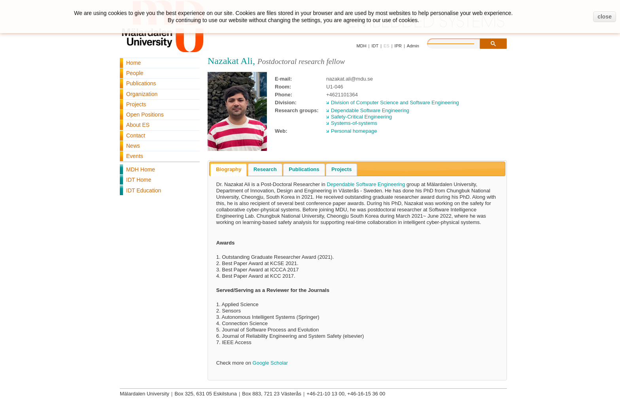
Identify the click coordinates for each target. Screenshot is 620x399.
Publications (141, 83)
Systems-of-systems (354, 123)
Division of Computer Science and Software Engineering (395, 102)
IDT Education (143, 190)
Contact (135, 135)
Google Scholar (270, 363)
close (604, 16)
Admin (413, 45)
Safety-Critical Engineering (361, 117)
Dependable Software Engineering (370, 110)
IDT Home (138, 180)
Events (134, 156)
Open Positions (145, 114)
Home (133, 63)
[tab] (228, 170)
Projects (136, 104)
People (135, 73)
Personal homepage (354, 131)
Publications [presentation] (304, 169)
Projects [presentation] (341, 169)
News (133, 146)
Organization (141, 94)
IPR (398, 45)
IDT (374, 45)
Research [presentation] (265, 169)
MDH (362, 45)
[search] (458, 42)
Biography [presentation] (228, 169)
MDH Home (140, 169)
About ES (137, 125)
